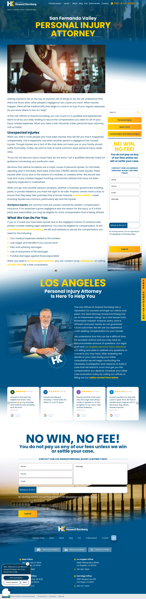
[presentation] (124, 241)
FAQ (85, 3)
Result (75, 3)
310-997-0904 (83, 569)
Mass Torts (125, 127)
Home (9, 10)
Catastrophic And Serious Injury (125, 134)
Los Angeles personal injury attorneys (105, 346)
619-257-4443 (83, 586)
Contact (104, 3)
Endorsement (94, 3)
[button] (137, 403)
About (66, 3)
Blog (81, 3)
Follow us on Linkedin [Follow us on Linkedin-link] (74, 549)
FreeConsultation (143, 299)
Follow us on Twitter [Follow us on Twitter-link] (100, 550)
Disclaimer (116, 234)
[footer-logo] (73, 528)
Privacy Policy (130, 234)
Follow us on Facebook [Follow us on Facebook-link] (47, 549)
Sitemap (61, 596)
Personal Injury (125, 120)
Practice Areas (55, 3)
